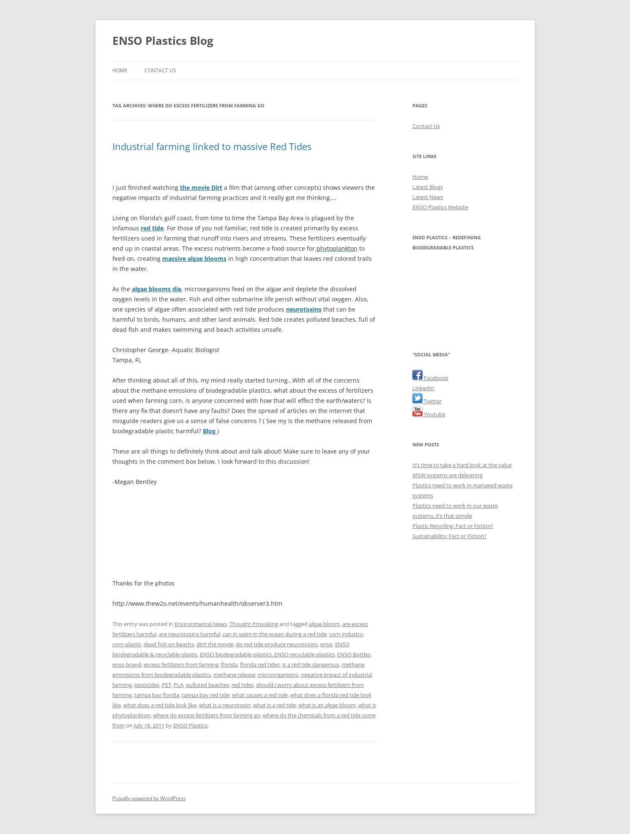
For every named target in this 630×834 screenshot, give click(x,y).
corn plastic (126, 644)
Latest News (427, 197)
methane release (234, 674)
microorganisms (278, 674)
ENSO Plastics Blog (162, 40)
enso (326, 644)
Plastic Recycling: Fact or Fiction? (453, 526)
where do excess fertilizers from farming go (206, 715)
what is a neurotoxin (225, 705)
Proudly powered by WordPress (149, 798)
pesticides (146, 685)
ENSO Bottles (354, 654)
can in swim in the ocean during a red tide (275, 634)
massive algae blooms (194, 258)
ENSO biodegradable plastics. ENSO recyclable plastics (267, 654)
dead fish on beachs (169, 644)
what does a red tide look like (159, 705)
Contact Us (160, 70)
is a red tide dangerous (310, 664)
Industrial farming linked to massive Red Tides (211, 146)
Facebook (430, 378)
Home (120, 70)
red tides (243, 685)
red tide (152, 228)
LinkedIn (423, 388)
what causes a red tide (260, 695)
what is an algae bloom (327, 705)
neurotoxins (304, 309)
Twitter (427, 401)
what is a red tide (274, 705)
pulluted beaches (207, 685)
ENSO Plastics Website (440, 207)
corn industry (346, 634)
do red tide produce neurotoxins (277, 644)
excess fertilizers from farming (181, 664)
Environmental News (201, 624)
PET (166, 685)
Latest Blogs (427, 187)
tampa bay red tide (205, 695)
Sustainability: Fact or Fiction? (449, 536)
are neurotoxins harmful (189, 634)
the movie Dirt (201, 187)
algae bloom (324, 624)
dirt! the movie (214, 644)
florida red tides (260, 664)
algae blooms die (156, 289)
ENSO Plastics (190, 725)
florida (229, 664)
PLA (178, 685)
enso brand (126, 664)
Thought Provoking (253, 624)
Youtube (428, 414)
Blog (210, 431)
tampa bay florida (156, 695)
